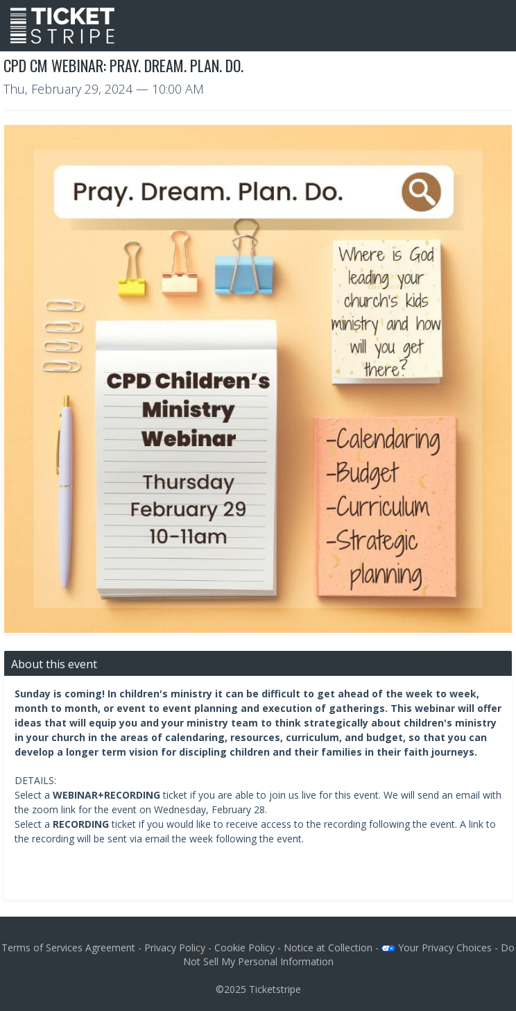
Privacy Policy (174, 947)
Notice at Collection (328, 947)
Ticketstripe (275, 989)
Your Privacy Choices (436, 947)
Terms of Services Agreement (68, 947)
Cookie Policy (244, 947)
